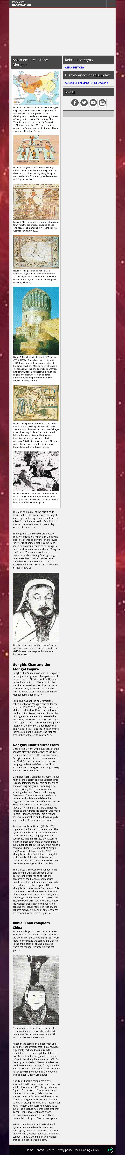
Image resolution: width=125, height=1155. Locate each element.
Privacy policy (64, 1150)
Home (29, 1150)
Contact (39, 1150)
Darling (21, 4)
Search (50, 1150)
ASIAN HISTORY (74, 67)
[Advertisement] (62, 31)
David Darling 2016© (86, 1150)
